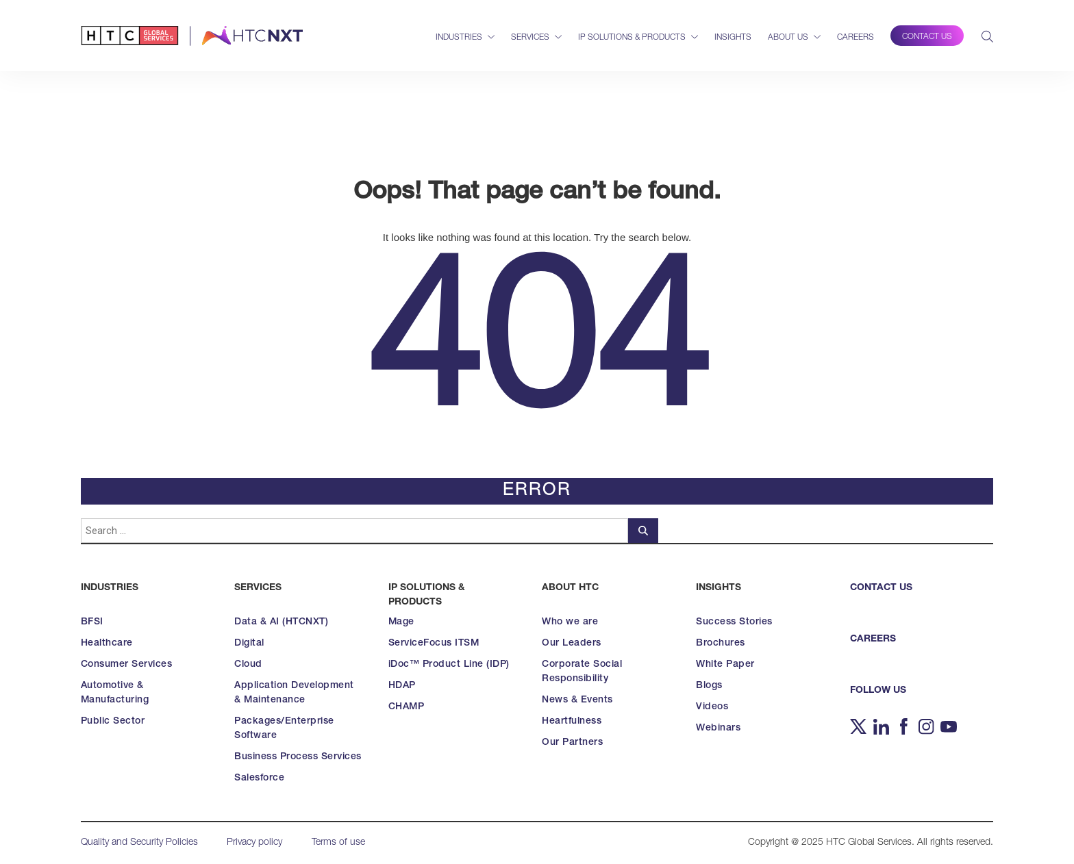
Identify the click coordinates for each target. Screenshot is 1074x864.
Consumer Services (127, 665)
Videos (712, 707)
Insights (732, 38)
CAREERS (873, 639)
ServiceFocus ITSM (433, 643)
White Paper (725, 665)
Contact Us (927, 37)
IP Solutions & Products (632, 38)
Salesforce (259, 778)
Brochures (720, 643)
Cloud (248, 665)
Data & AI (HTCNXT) (281, 622)
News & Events (577, 700)
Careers (855, 38)
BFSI (92, 622)
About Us (788, 38)
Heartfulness (571, 721)
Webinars (718, 728)
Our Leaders (571, 643)
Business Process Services (298, 757)
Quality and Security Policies (139, 843)
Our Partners (572, 743)
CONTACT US (881, 588)
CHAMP (406, 707)
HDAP (402, 686)
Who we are (570, 622)
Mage (401, 622)
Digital (249, 643)
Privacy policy (254, 843)
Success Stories (734, 622)
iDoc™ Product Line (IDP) (449, 665)
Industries (459, 38)
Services (530, 38)
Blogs (709, 686)
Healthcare (107, 643)
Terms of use (338, 843)
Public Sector (113, 721)
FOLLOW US (878, 691)
